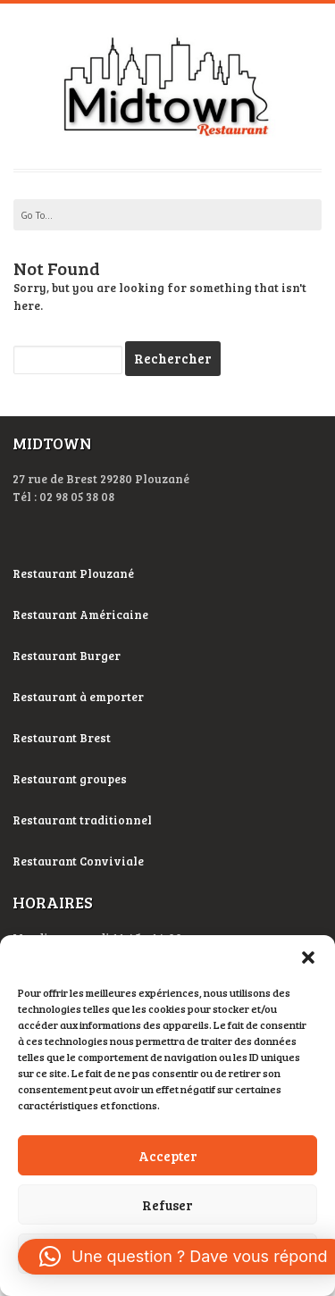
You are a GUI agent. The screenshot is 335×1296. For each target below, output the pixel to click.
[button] (308, 957)
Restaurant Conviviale (78, 861)
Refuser (167, 1205)
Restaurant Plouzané (73, 573)
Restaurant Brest (62, 738)
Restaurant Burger (67, 656)
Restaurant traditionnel (84, 820)
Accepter (167, 1156)
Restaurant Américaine (82, 614)
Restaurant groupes (70, 779)
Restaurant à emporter (78, 697)
